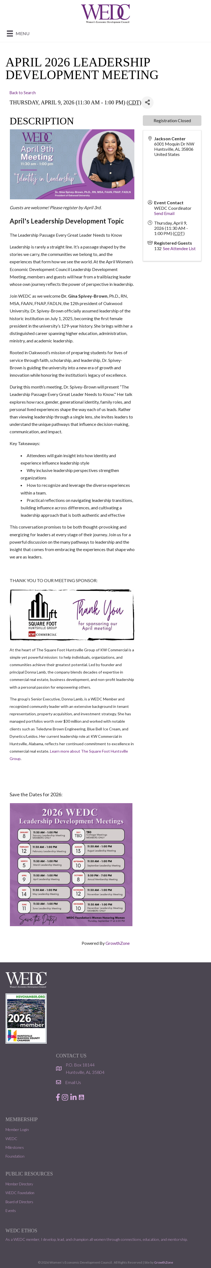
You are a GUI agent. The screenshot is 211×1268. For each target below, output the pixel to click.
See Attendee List (179, 248)
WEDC (11, 1138)
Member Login (17, 1129)
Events (10, 1210)
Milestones (14, 1147)
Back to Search (23, 92)
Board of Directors (19, 1202)
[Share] (147, 102)
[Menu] (18, 33)
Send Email (164, 213)
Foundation (14, 1156)
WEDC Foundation (19, 1193)
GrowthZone (118, 943)
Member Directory (19, 1184)
